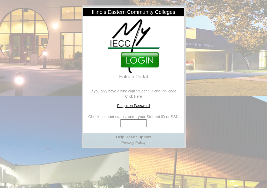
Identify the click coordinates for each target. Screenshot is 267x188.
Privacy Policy (133, 142)
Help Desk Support (133, 137)
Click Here (133, 96)
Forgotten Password (133, 106)
